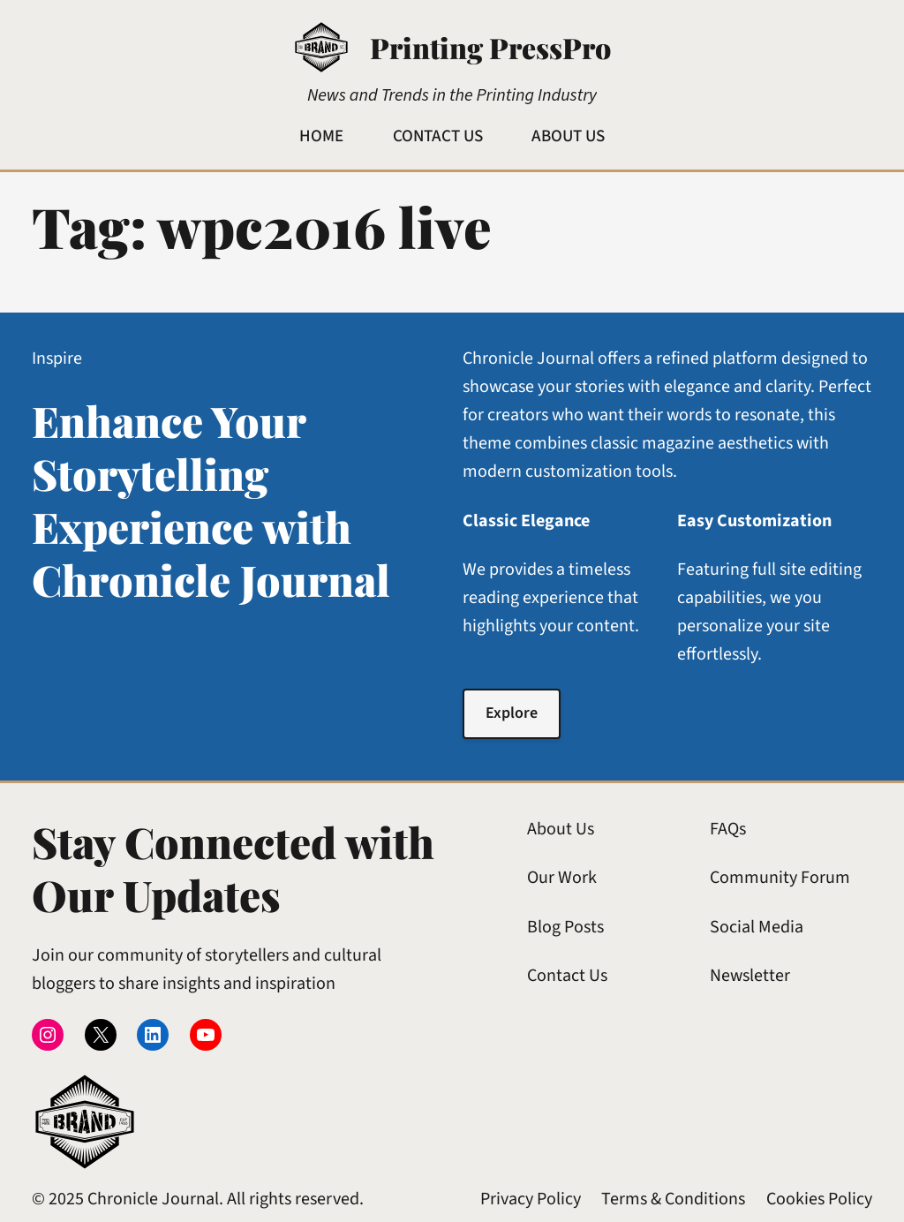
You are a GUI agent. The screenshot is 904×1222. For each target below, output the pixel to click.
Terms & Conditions (673, 1199)
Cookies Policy (819, 1199)
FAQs (728, 829)
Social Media (756, 927)
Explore (512, 713)
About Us (560, 829)
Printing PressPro (490, 47)
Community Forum (780, 877)
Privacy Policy (530, 1199)
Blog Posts (565, 927)
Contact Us (567, 975)
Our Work (562, 877)
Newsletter (750, 975)
